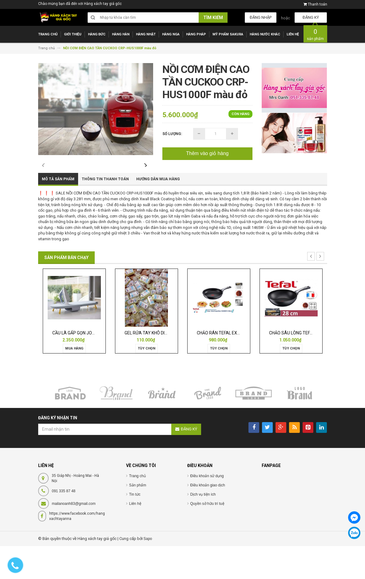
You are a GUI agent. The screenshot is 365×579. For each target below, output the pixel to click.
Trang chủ (137, 508)
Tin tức (135, 527)
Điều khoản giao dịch (207, 518)
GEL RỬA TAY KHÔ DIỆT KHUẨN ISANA (161, 365)
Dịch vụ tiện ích (203, 527)
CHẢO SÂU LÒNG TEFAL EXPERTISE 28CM (309, 365)
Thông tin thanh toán (105, 212)
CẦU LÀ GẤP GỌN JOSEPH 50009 (84, 365)
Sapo (148, 571)
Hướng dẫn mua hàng (158, 212)
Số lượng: (172, 134)
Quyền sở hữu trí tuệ (207, 536)
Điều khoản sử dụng (207, 508)
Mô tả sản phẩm (58, 212)
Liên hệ (135, 536)
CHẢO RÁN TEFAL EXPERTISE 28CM (231, 365)
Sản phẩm (137, 518)
